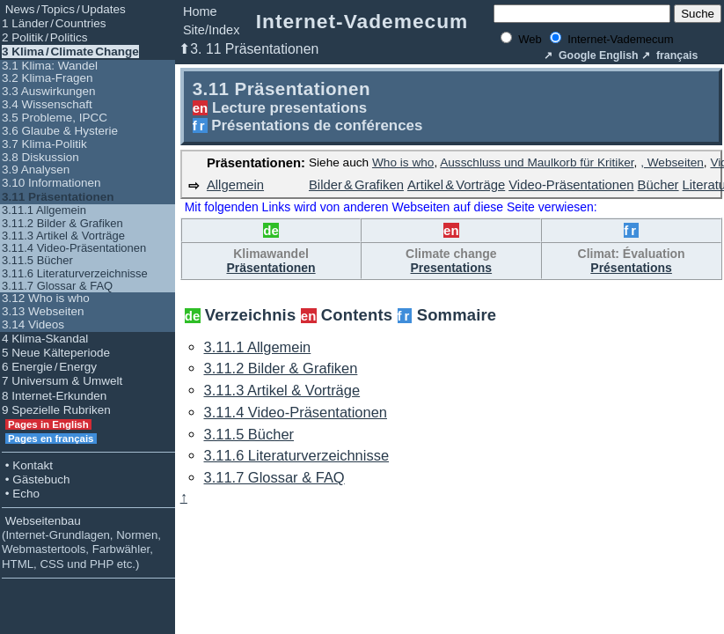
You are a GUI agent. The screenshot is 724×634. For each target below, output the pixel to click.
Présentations (631, 268)
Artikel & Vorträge (456, 185)
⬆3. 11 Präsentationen (248, 48)
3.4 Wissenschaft (47, 104)
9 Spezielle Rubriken (56, 410)
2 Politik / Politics (45, 37)
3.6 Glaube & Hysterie (60, 130)
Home (200, 11)
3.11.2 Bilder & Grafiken (62, 223)
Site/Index (211, 30)
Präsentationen (270, 268)
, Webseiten (672, 162)
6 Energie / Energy (49, 366)
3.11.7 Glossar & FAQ (57, 285)
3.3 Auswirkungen (49, 91)
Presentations (452, 268)
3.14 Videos (33, 324)
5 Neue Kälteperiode (56, 352)
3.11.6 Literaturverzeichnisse (75, 273)
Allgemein (235, 185)
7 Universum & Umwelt (62, 380)
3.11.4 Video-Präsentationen (74, 247)
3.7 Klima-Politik (44, 144)
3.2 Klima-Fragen (47, 78)
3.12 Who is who (46, 298)
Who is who (403, 162)
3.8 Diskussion (40, 157)
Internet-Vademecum (362, 21)
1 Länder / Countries (54, 23)
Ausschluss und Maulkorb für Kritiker (536, 162)
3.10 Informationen (51, 182)
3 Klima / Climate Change (70, 51)
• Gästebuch (36, 479)
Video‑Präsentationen (570, 185)
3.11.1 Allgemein (44, 210)
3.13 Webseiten (43, 311)
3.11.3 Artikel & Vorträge (63, 235)
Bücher (658, 185)
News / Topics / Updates (64, 9)
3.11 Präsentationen (58, 196)
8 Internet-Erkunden (54, 395)
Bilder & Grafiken (356, 185)
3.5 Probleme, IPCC (54, 117)
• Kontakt (27, 465)
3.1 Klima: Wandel (50, 65)
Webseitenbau (81, 542)
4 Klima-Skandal (45, 338)
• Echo (21, 493)
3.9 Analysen (35, 169)
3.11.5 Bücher (37, 260)
